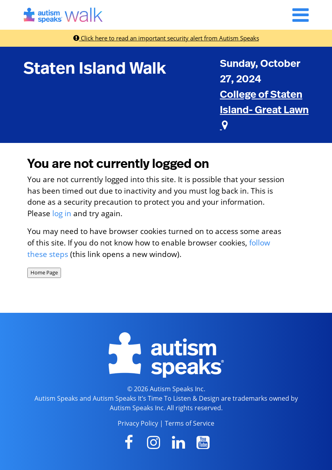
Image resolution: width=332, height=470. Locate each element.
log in (61, 213)
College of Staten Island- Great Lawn (264, 110)
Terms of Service (189, 423)
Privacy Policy (138, 423)
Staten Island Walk (94, 68)
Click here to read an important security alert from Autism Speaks (166, 38)
